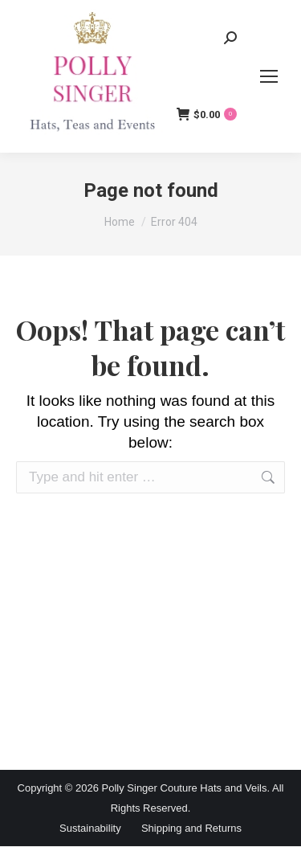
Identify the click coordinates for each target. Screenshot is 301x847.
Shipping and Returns (191, 828)
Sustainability (90, 828)
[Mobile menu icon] (269, 76)
